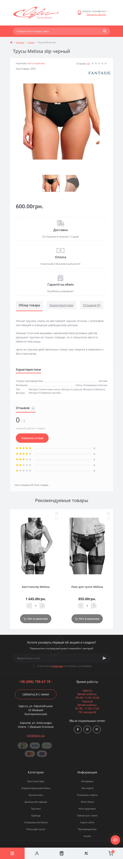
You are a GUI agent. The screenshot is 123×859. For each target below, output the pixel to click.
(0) (88, 63)
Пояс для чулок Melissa (87, 587)
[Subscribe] (104, 658)
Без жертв (87, 788)
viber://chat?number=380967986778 (97, 729)
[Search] (104, 31)
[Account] (37, 853)
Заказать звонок (96, 14)
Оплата (60, 257)
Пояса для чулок (35, 829)
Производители (87, 829)
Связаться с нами (36, 694)
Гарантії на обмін (60, 284)
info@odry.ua (36, 735)
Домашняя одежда (36, 801)
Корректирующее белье (35, 788)
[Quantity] (35, 606)
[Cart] (110, 853)
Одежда (35, 815)
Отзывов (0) (91, 305)
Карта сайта (87, 822)
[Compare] (61, 853)
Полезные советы (87, 795)
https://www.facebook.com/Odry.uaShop (78, 729)
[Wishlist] (86, 853)
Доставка (60, 230)
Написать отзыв (32, 438)
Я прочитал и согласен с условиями (64, 665)
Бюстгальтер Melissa (36, 587)
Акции (87, 836)
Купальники (36, 795)
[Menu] (12, 853)
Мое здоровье (87, 808)
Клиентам (57, 666)
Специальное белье (36, 822)
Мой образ (87, 801)
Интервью (87, 781)
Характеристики (61, 305)
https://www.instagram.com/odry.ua (87, 729)
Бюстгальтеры (35, 781)
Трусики (20, 42)
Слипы (31, 42)
